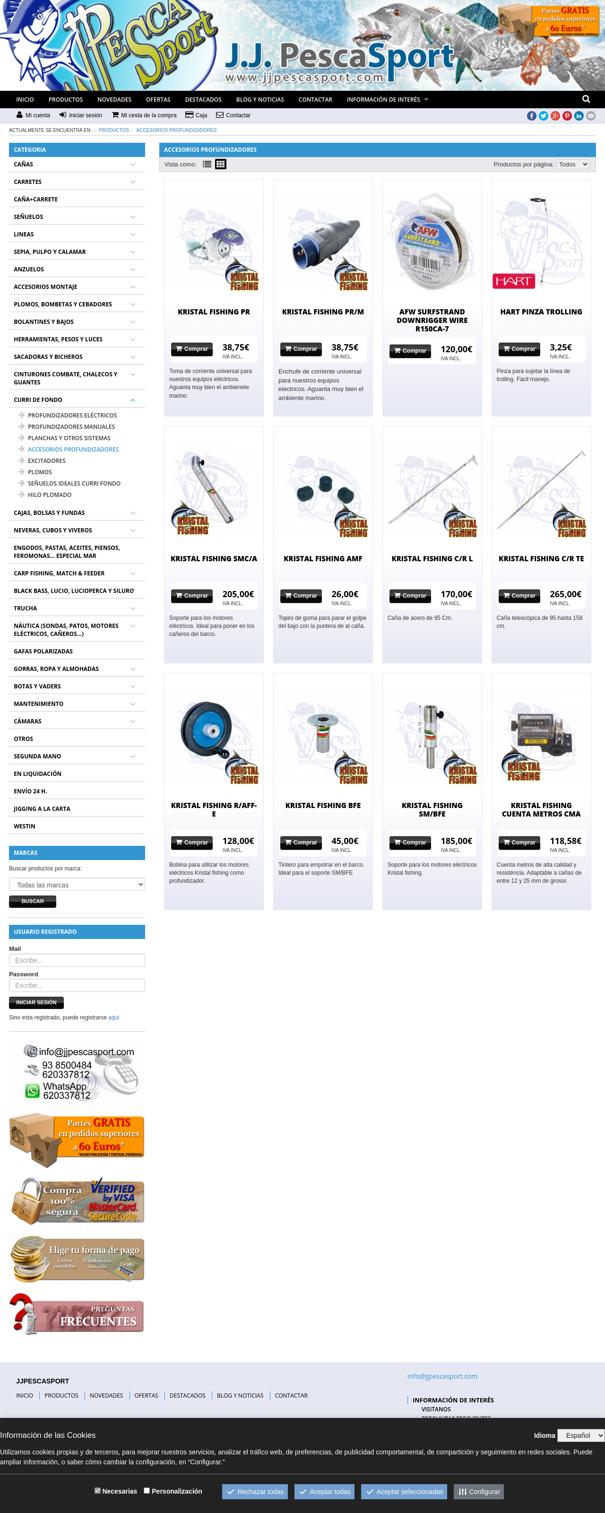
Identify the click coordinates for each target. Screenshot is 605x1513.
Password (23, 974)
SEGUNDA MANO (37, 756)
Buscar (33, 901)
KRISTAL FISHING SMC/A (214, 558)
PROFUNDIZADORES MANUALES (66, 427)
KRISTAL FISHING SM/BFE (432, 809)
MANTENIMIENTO (38, 704)
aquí (113, 1017)
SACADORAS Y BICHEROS (48, 357)
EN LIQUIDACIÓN (37, 774)
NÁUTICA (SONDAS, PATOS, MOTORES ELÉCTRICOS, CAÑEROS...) (66, 630)
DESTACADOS (203, 100)
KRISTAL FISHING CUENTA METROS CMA (541, 809)
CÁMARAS (27, 721)
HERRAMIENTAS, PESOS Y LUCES (58, 339)
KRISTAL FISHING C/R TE (541, 558)
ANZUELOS (29, 269)
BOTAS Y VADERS (37, 686)
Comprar (192, 348)
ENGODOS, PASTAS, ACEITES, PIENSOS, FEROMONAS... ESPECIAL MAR (67, 552)
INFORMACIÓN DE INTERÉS (383, 100)
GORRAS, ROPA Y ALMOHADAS (56, 669)
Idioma (544, 1435)
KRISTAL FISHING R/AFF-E (214, 809)
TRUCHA (25, 608)
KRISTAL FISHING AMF (323, 558)
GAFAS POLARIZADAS (43, 651)
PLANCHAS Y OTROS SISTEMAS (64, 438)
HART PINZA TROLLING (541, 311)
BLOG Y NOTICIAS (260, 100)
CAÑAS (23, 164)
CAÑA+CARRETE (36, 199)
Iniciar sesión (36, 1002)
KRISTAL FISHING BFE (323, 805)
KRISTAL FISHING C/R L (432, 558)
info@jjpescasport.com (442, 1376)
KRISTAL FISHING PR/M (323, 311)
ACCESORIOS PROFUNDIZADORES (177, 130)
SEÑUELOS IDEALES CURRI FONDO (69, 483)
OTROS (23, 739)
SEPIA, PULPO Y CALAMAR (50, 252)
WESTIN (24, 826)
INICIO (25, 100)
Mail (15, 948)
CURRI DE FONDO (38, 400)
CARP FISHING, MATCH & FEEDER (59, 573)
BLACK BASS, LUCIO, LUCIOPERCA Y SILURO (74, 591)
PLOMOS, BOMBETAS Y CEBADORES (63, 304)
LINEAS (24, 234)
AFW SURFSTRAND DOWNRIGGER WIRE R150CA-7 (432, 320)
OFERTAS (158, 100)
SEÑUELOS (28, 217)
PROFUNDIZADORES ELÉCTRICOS (67, 415)
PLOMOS (35, 472)
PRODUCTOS (66, 100)
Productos (114, 130)
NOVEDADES (114, 100)
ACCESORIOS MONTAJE (45, 287)
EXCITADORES (41, 461)
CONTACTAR (315, 100)
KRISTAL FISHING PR (214, 311)
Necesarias (119, 1491)
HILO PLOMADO (44, 495)
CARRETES (28, 182)
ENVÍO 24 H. (30, 791)
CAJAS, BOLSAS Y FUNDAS (49, 513)
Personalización (177, 1491)
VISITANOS (436, 1409)
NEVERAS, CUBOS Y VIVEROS (53, 530)
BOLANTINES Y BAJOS (44, 322)
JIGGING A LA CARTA (42, 809)
